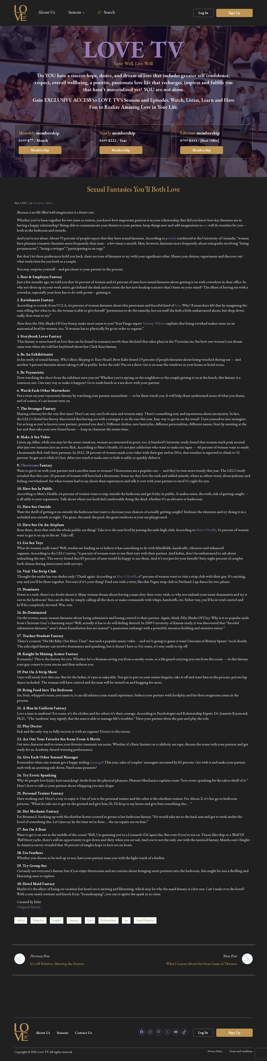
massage (96, 762)
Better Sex (38, 920)
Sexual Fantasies (145, 920)
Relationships (108, 920)
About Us (46, 12)
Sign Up (234, 13)
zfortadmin (38, 202)
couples (56, 920)
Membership (40, 150)
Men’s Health (206, 529)
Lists (89, 920)
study (172, 238)
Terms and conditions (241, 1051)
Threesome (30, 465)
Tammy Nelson (154, 323)
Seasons (74, 12)
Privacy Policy (215, 1051)
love (178, 305)
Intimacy (74, 920)
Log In (203, 13)
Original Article (29, 906)
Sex (50, 202)
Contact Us (83, 1033)
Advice (21, 920)
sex (205, 225)
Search (109, 12)
